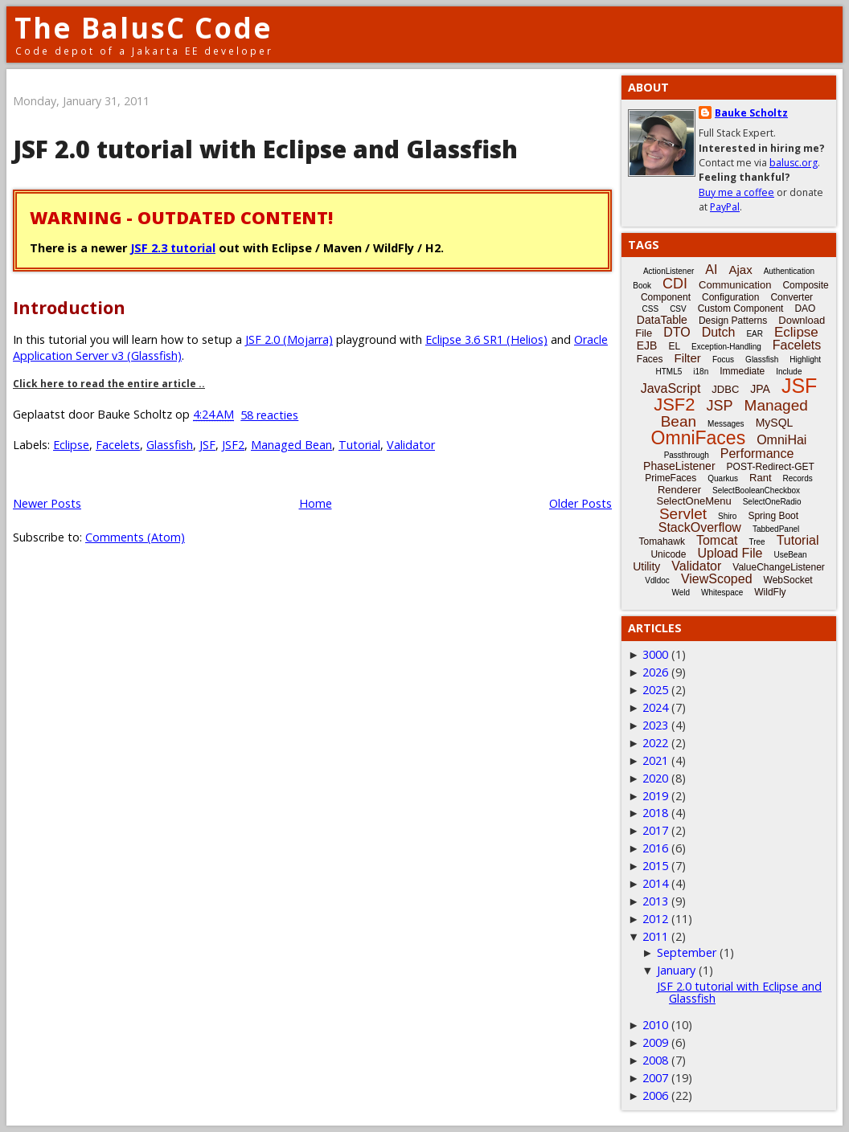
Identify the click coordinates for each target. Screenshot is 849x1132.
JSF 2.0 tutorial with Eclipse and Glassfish (265, 149)
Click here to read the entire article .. (109, 383)
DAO (804, 308)
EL (674, 346)
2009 (655, 1042)
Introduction (69, 307)
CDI (674, 284)
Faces (650, 359)
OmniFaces (698, 437)
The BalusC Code (143, 28)
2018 (655, 812)
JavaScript (671, 388)
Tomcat (717, 540)
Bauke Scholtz (751, 113)
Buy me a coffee (736, 192)
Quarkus (723, 478)
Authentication (789, 271)
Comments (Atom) (135, 537)
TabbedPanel (776, 529)
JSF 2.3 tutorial (172, 247)
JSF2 (233, 444)
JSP (720, 406)
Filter (688, 358)
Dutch (719, 332)
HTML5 (669, 371)
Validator (411, 444)
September (686, 952)
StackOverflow (699, 527)
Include (789, 371)
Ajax (740, 269)
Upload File (729, 553)
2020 (655, 778)
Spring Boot (773, 515)
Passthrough (686, 455)
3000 (655, 654)
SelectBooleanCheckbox (756, 490)
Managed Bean (291, 444)
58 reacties (269, 415)
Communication (735, 285)
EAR (754, 333)
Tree (757, 541)
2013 (655, 901)
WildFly (769, 592)
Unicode (668, 554)
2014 (655, 883)
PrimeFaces (670, 478)
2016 (655, 848)
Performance (757, 453)
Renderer (679, 490)
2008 (655, 1060)
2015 (655, 865)
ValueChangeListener (778, 567)
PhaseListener (679, 466)
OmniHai (781, 440)
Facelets (118, 444)
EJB (647, 345)
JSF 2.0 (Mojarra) (289, 339)
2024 (655, 707)
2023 (655, 725)
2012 (655, 918)
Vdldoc (657, 580)
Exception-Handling (726, 346)
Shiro (727, 516)
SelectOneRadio (772, 501)
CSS (650, 308)
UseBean (789, 554)
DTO (676, 332)
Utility (646, 566)
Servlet (683, 513)
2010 (655, 1024)
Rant (760, 478)
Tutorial (359, 444)
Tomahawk (662, 541)
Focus (723, 359)
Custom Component (741, 308)
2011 (655, 936)
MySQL (775, 422)
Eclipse (71, 444)
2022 (655, 742)
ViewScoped (717, 579)
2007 (655, 1077)
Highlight (805, 359)
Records (798, 478)
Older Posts (580, 503)
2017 (655, 830)
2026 (655, 672)
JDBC (725, 389)
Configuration (730, 297)
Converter (791, 297)
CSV (678, 308)
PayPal (725, 207)
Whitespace (722, 592)
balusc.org (793, 163)
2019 (655, 795)
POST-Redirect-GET (770, 466)
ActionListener (668, 271)
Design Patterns (733, 320)
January (676, 970)
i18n (700, 371)
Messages (726, 423)
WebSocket (788, 580)
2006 (655, 1095)
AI (711, 269)
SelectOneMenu (693, 501)
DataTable (662, 319)
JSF (207, 444)
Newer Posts (47, 503)
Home (315, 503)
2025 (655, 689)
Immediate (742, 371)
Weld (680, 592)
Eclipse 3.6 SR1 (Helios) (486, 339)
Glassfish (169, 444)
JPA (760, 388)
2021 (655, 760)
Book (642, 285)
